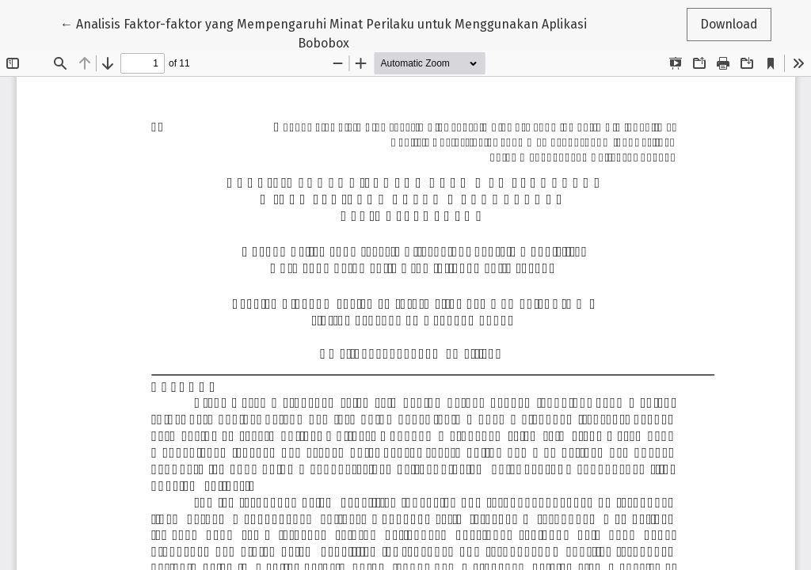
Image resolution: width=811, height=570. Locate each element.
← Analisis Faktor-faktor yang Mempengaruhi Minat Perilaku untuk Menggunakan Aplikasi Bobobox (323, 32)
